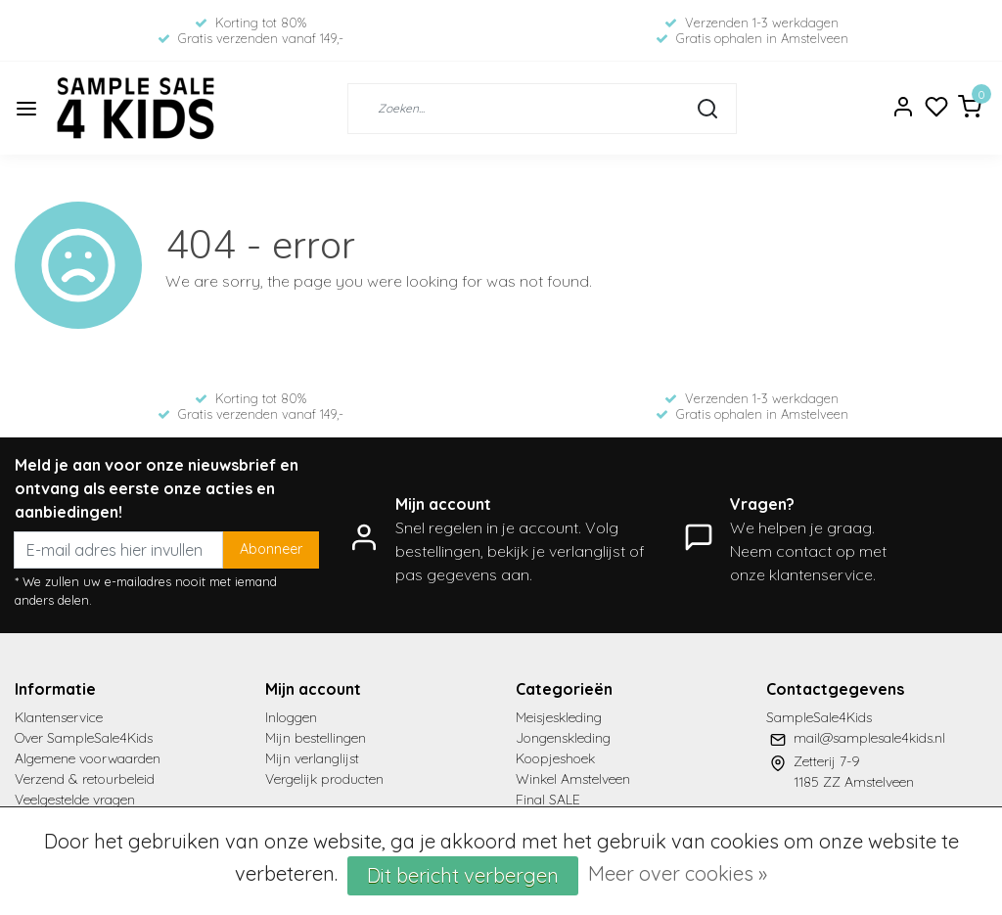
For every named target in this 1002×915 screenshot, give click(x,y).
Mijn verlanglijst (312, 758)
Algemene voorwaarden (87, 758)
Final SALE (548, 799)
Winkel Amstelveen (573, 779)
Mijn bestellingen (315, 738)
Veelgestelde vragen (75, 799)
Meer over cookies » (677, 873)
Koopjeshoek (555, 758)
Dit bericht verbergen (463, 875)
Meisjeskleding (559, 717)
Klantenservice (59, 717)
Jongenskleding (563, 738)
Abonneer (271, 549)
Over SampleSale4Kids (84, 738)
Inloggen (291, 717)
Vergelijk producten (324, 779)
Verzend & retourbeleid (85, 779)
